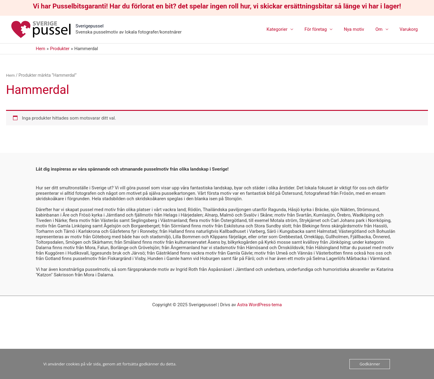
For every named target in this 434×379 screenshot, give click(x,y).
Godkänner (369, 364)
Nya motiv (359, 29)
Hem (10, 75)
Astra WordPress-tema (259, 304)
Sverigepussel (90, 26)
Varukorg (410, 29)
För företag (324, 29)
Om (382, 29)
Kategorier (287, 29)
